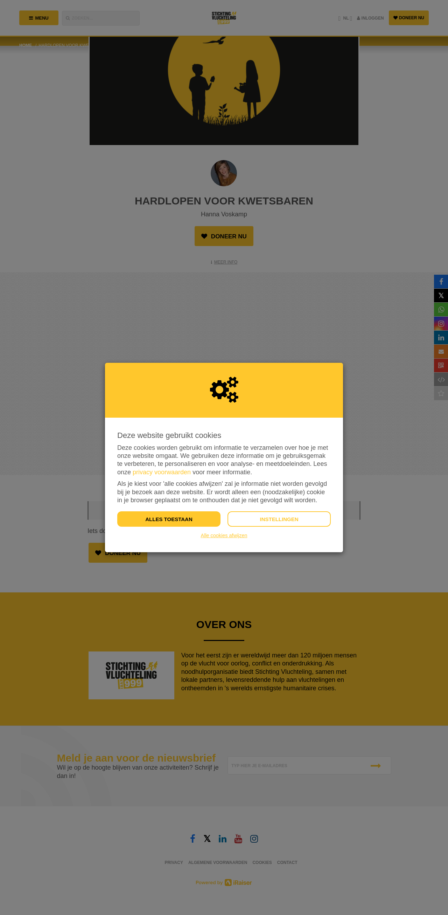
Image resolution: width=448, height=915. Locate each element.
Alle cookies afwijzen (224, 535)
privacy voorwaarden (162, 472)
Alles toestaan (168, 519)
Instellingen (279, 519)
